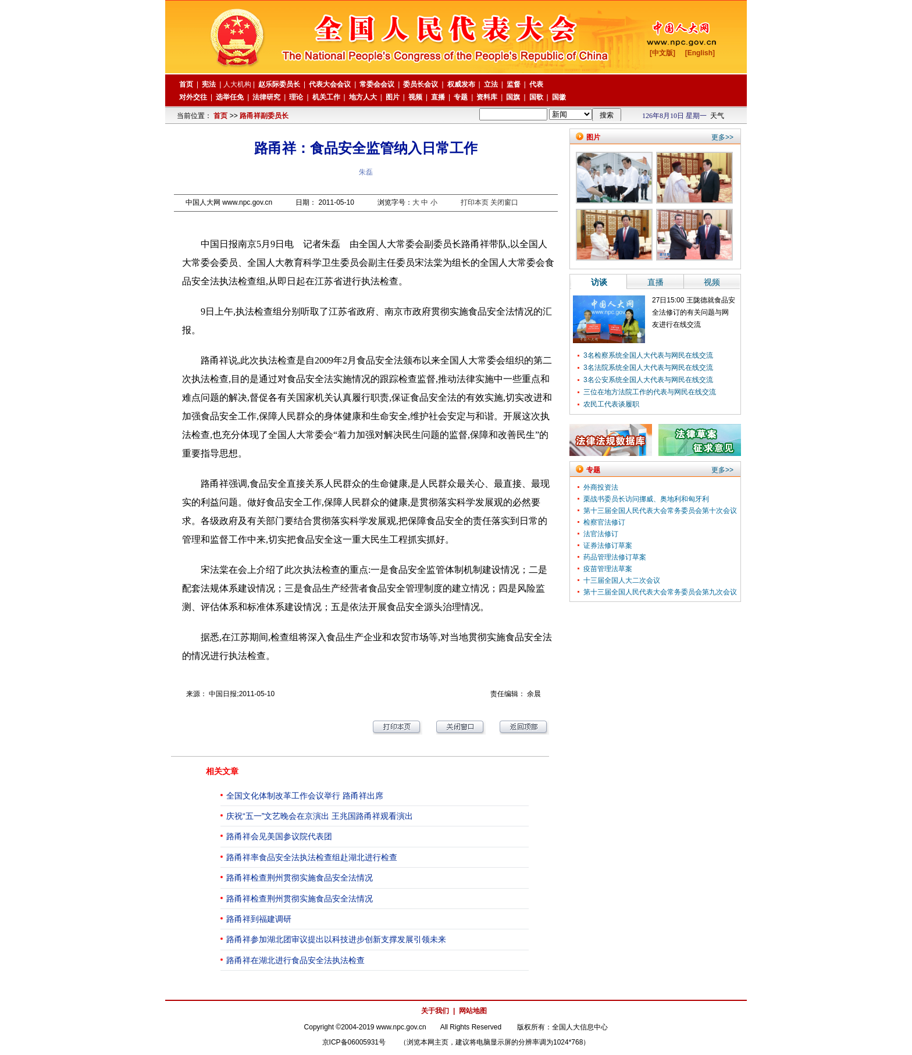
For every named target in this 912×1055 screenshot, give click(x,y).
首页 (220, 116)
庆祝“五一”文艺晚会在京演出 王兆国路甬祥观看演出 (319, 816)
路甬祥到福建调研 (258, 919)
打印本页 (475, 202)
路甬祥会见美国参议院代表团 (279, 836)
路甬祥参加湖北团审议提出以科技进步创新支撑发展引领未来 (336, 939)
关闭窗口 (504, 202)
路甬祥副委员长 (264, 116)
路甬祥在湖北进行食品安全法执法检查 (295, 960)
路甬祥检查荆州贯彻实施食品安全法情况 (299, 877)
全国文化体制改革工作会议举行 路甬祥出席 (304, 795)
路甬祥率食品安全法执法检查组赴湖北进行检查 (311, 857)
